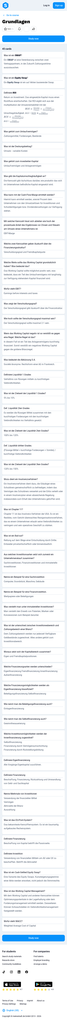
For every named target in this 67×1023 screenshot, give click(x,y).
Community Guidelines (11, 964)
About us (40, 1001)
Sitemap (23, 1004)
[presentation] (39, 111)
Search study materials (11, 956)
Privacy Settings (9, 1004)
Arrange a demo (40, 964)
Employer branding (41, 960)
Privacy (20, 1001)
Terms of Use (7, 1001)
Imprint (30, 1001)
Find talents (38, 956)
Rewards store (8, 960)
